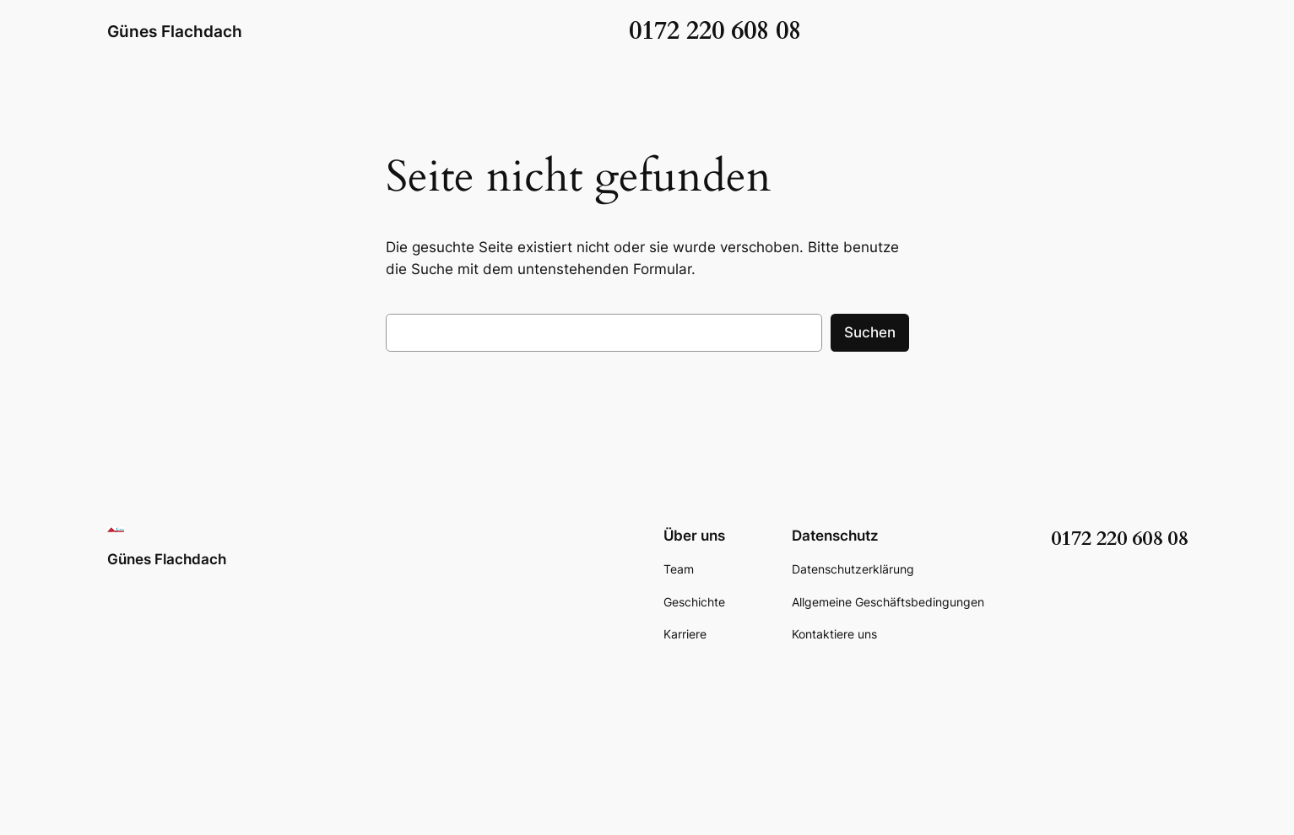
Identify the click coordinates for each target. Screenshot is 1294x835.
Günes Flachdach (174, 31)
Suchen (870, 332)
